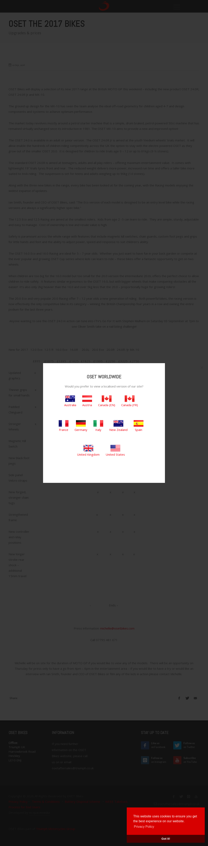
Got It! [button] (165, 838)
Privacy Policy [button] (144, 826)
